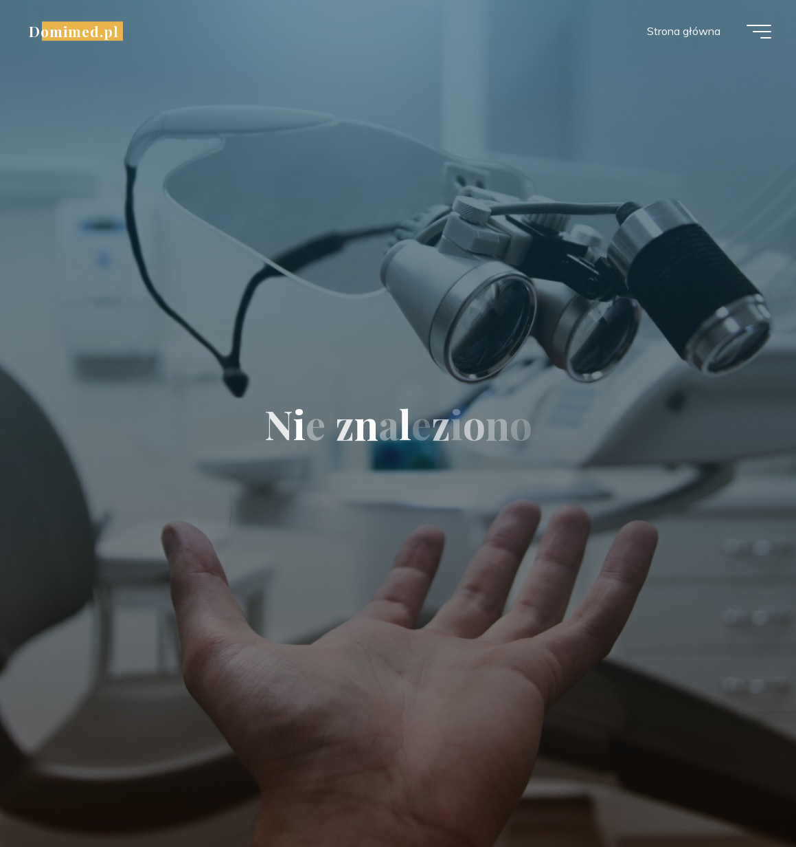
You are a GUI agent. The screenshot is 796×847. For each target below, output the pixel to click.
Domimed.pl (77, 32)
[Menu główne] (756, 33)
